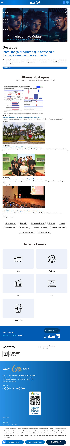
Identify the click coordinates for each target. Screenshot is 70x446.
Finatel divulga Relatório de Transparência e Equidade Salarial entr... (22, 117)
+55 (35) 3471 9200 (9, 382)
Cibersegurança (10, 223)
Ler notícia (7, 68)
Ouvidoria (6, 418)
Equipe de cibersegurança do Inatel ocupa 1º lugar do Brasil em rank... (22, 179)
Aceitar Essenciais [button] (35, 442)
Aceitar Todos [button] (14, 442)
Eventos (62, 223)
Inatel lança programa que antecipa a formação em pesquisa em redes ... (28, 54)
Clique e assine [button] (51, 330)
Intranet (5, 422)
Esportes (52, 223)
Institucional (24, 228)
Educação (23, 223)
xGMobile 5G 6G (44, 232)
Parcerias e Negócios (40, 228)
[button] (56, 442)
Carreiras (5, 420)
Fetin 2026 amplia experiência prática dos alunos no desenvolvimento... (23, 211)
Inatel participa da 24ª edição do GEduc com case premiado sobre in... (22, 147)
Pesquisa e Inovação (58, 228)
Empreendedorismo (37, 223)
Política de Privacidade (50, 435)
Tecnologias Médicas (27, 232)
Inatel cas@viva (10, 228)
